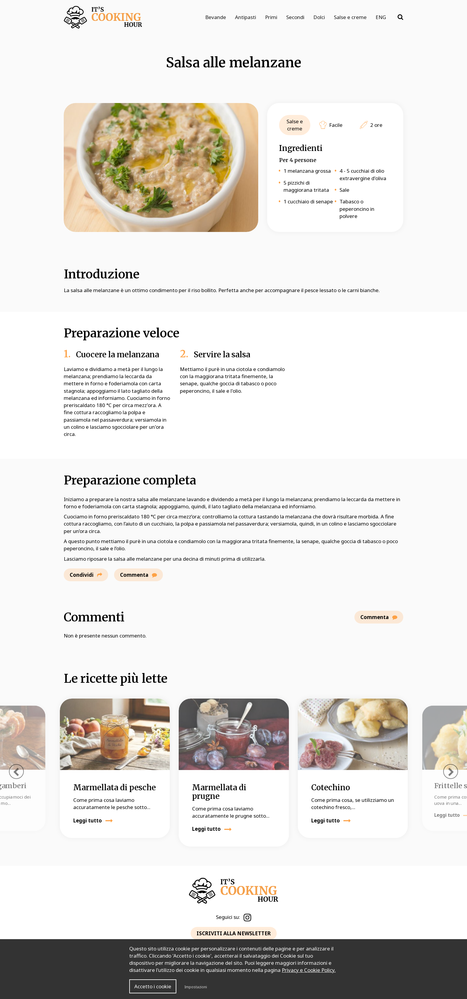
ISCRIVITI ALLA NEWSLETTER (234, 933)
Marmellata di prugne (219, 792)
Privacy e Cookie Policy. (309, 970)
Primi (271, 17)
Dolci (319, 17)
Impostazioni (195, 986)
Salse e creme (350, 17)
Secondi (295, 17)
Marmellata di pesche (114, 787)
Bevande (215, 17)
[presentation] (16, 771)
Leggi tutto (93, 820)
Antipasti (245, 17)
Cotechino (330, 787)
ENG (381, 17)
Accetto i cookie (152, 986)
